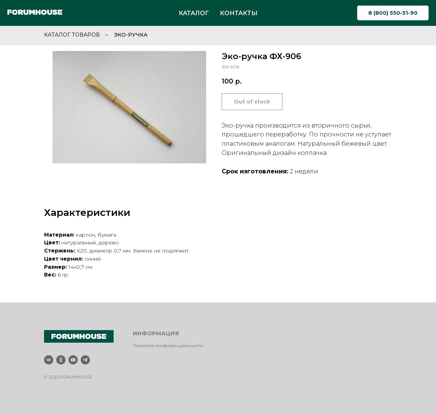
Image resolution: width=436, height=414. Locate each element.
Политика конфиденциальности (168, 345)
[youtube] (73, 359)
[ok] (61, 359)
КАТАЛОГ (194, 13)
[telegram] (85, 359)
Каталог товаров (72, 34)
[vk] (48, 359)
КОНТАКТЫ (239, 13)
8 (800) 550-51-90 (392, 13)
